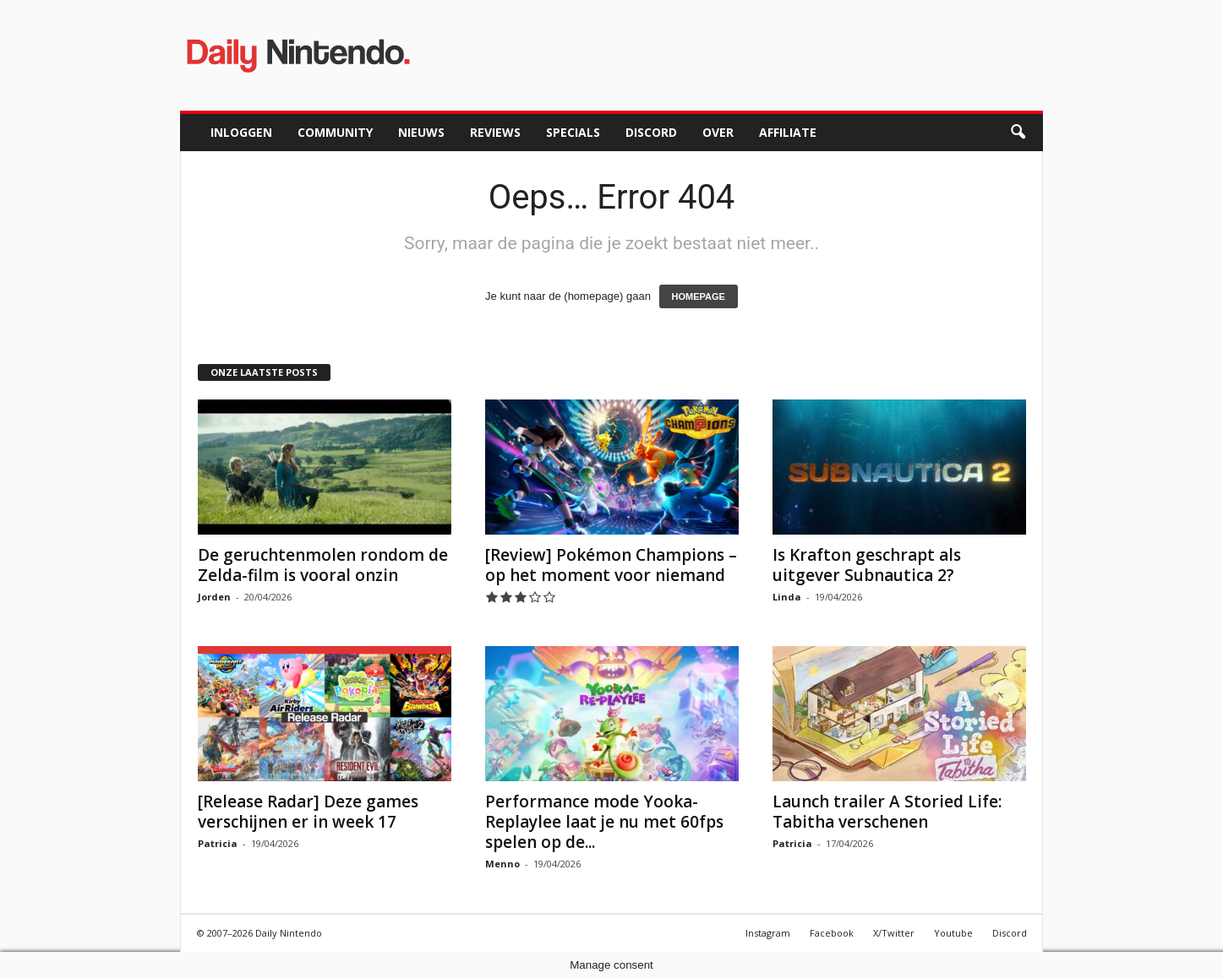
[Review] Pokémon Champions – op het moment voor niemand (611, 565)
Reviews (495, 132)
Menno (502, 863)
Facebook (832, 932)
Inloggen (241, 132)
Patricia (218, 843)
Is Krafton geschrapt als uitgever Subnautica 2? (867, 565)
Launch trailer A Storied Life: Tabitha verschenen (887, 812)
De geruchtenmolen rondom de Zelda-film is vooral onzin (323, 565)
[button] (1017, 132)
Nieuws (421, 132)
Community (335, 132)
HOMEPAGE (698, 296)
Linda (787, 596)
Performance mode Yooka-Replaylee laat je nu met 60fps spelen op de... (604, 822)
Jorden (214, 596)
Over (718, 132)
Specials (573, 132)
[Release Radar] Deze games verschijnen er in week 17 (308, 812)
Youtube (953, 932)
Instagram (767, 932)
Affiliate (787, 132)
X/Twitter (894, 932)
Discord (651, 132)
